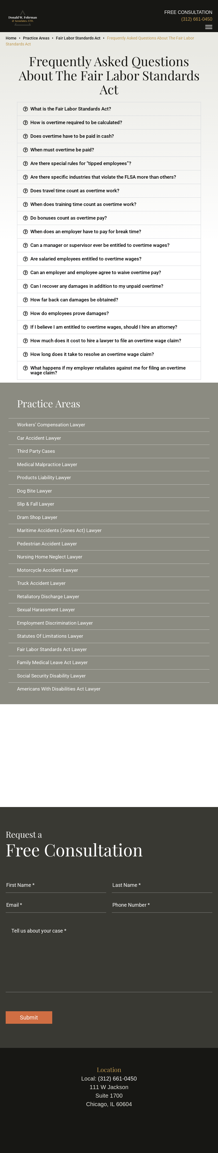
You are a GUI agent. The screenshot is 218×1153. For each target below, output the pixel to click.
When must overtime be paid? (62, 150)
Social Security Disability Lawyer (51, 676)
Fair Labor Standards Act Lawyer (52, 649)
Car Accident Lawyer (39, 438)
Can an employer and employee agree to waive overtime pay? (95, 272)
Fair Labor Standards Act (78, 38)
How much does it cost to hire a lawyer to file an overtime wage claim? (105, 340)
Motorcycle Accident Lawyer (47, 570)
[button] (109, 109)
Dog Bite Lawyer (34, 491)
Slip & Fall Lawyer (35, 504)
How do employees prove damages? (69, 313)
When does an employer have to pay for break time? (85, 231)
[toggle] (208, 27)
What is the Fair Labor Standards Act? (70, 109)
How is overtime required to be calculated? (76, 122)
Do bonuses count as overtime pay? (68, 218)
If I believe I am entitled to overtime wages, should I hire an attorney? (103, 327)
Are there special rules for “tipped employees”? (80, 163)
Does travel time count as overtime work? (74, 190)
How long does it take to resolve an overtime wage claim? (92, 354)
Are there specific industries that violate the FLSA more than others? (103, 177)
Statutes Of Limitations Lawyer (50, 636)
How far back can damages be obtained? (74, 300)
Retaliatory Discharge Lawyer (48, 596)
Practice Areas (36, 38)
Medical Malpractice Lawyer (47, 464)
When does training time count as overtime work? (83, 204)
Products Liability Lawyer (44, 477)
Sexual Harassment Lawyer (46, 609)
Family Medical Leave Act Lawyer (52, 662)
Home (11, 38)
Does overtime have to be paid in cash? (72, 136)
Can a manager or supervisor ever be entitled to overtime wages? (99, 245)
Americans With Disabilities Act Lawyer (58, 689)
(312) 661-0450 (196, 19)
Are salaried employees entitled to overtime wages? (85, 259)
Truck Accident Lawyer (41, 583)
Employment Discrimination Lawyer (55, 623)
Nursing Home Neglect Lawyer (49, 557)
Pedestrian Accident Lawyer (47, 544)
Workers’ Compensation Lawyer (51, 425)
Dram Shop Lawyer (37, 517)
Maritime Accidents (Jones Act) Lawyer (59, 530)
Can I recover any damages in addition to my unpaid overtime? (96, 286)
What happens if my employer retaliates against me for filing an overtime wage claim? (108, 370)
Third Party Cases (36, 451)
